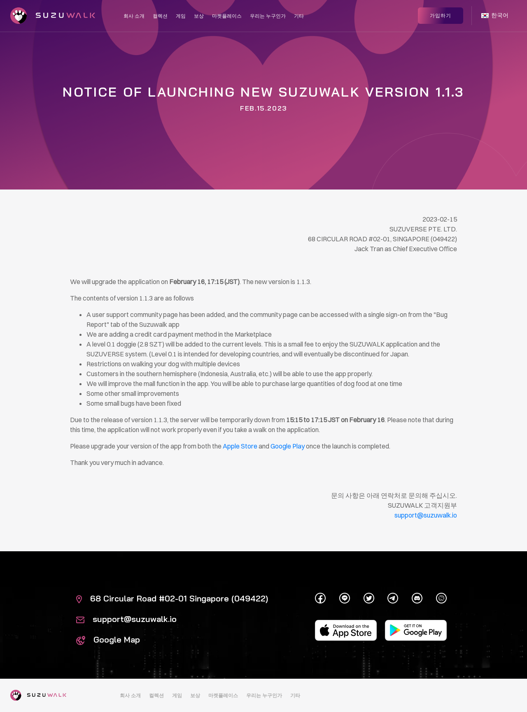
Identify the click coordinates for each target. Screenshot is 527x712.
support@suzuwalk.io (126, 619)
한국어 (494, 15)
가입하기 (440, 15)
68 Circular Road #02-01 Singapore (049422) (172, 598)
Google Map (108, 639)
